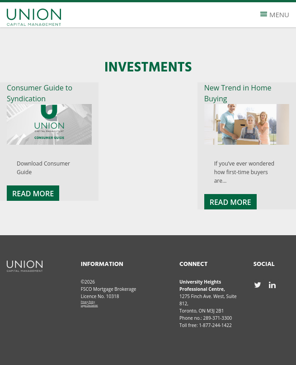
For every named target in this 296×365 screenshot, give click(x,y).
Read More (33, 194)
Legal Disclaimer (89, 305)
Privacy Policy (88, 301)
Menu (274, 14)
